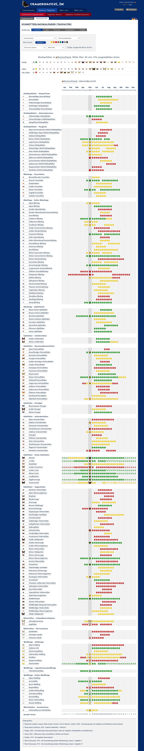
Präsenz (57, 30)
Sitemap (132, 9)
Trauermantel (28, 10)
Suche (120, 9)
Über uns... (65, 10)
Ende (67, 90)
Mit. (65, 90)
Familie (37, 30)
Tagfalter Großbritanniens (77, 14)
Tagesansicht (27, 18)
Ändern (40, 42)
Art (47, 30)
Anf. (63, 90)
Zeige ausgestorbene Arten (80, 47)
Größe (82, 30)
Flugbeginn (70, 30)
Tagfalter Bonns (54, 14)
